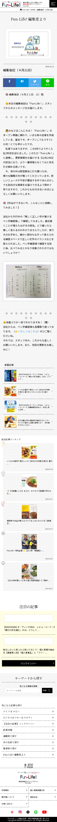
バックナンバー (28, 663)
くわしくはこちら (27, 331)
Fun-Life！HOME (28, 9)
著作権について (8, 797)
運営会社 (33, 797)
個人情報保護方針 (37, 790)
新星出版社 (26, 4)
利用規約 (5, 790)
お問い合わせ (7, 803)
